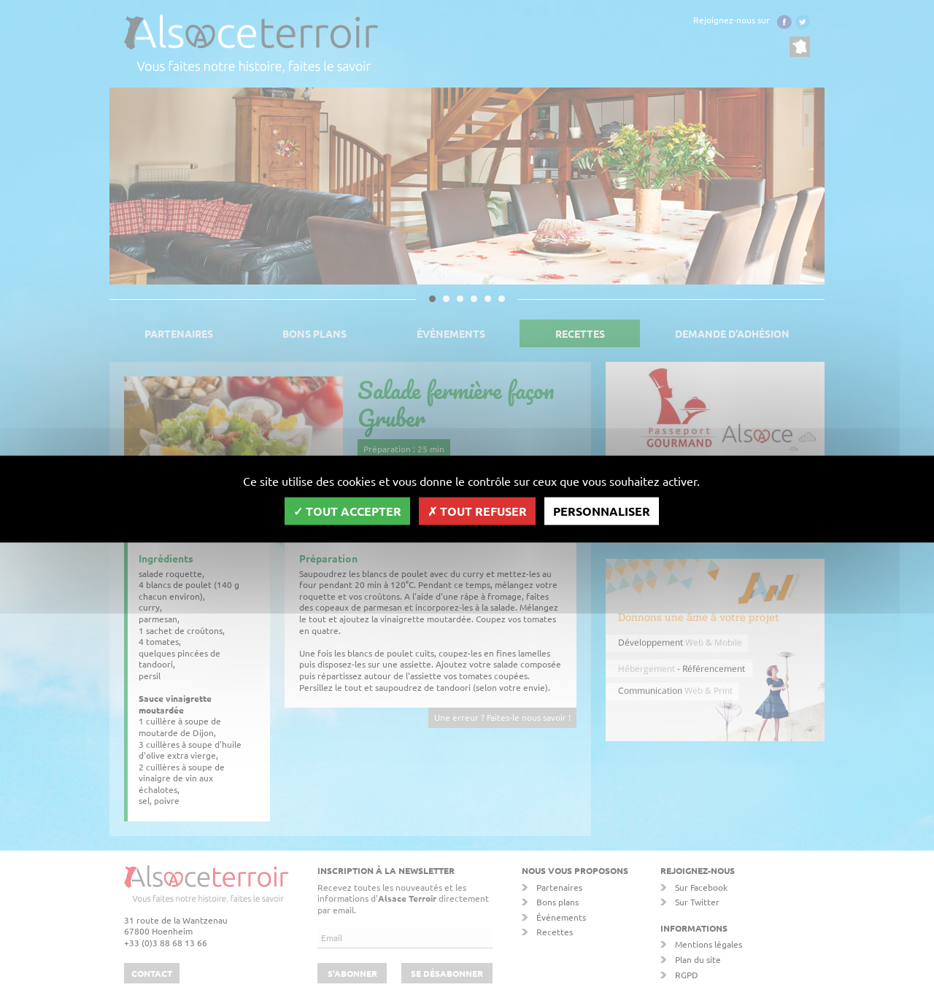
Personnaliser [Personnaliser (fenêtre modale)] (601, 510)
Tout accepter (347, 510)
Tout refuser (477, 510)
